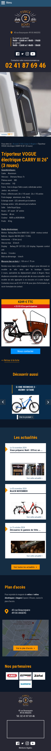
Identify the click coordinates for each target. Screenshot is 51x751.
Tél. (25, 716)
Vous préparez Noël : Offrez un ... (26, 450)
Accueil (15, 144)
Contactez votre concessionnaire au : (25, 64)
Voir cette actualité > (35, 478)
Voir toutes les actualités (24, 567)
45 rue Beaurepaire (27, 32)
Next (48, 402)
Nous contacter (25, 351)
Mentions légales (25, 748)
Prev (3, 402)
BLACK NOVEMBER (19, 491)
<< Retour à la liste (10, 360)
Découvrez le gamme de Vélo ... (25, 530)
